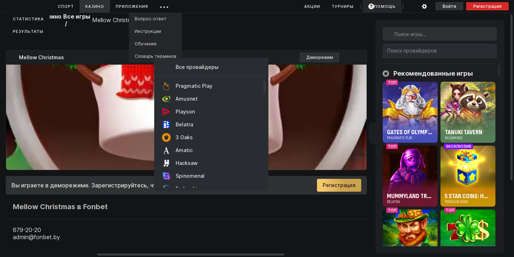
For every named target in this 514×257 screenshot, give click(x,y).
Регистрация (487, 6)
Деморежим (319, 57)
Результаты (28, 31)
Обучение (146, 43)
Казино (94, 6)
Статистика (28, 18)
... (164, 5)
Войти (449, 6)
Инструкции (148, 31)
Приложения (132, 6)
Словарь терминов (155, 56)
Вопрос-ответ (150, 18)
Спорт (66, 6)
